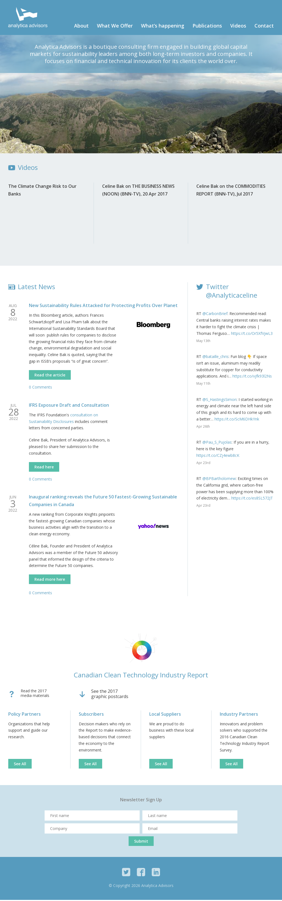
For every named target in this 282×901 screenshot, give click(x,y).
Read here (44, 468)
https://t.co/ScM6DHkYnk (237, 420)
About (81, 27)
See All (20, 764)
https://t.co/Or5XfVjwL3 (252, 334)
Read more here (49, 580)
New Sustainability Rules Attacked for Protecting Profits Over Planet (103, 307)
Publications (207, 27)
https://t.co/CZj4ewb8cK (217, 456)
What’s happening (162, 27)
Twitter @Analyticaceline (231, 292)
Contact (264, 27)
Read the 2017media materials (35, 694)
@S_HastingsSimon (219, 400)
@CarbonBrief (214, 314)
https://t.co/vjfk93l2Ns (252, 377)
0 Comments (40, 388)
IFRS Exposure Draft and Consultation (69, 406)
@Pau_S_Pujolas (217, 443)
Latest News (36, 287)
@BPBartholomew (219, 479)
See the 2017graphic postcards (109, 695)
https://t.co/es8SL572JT (252, 499)
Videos (238, 27)
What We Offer (115, 27)
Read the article (49, 376)
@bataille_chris (215, 357)
